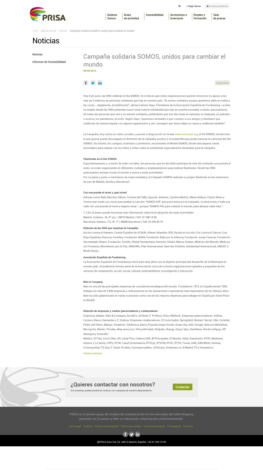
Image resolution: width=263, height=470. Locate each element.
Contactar (182, 387)
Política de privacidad (107, 426)
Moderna (107, 465)
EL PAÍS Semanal (165, 460)
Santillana (124, 454)
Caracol (193, 454)
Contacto (188, 426)
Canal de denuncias (154, 426)
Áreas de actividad (131, 16)
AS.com (169, 454)
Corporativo (222, 82)
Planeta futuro (177, 460)
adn (180, 454)
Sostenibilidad (155, 15)
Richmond (90, 465)
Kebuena (190, 460)
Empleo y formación (200, 16)
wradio (125, 460)
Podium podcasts (124, 465)
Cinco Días (139, 460)
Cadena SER (158, 454)
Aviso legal (75, 426)
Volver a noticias (92, 353)
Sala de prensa (219, 16)
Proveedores (174, 426)
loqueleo (169, 465)
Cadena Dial (152, 460)
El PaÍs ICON (139, 465)
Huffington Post (96, 460)
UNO (115, 460)
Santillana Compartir (143, 454)
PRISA (48, 14)
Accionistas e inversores (178, 16)
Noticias (37, 54)
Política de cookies (131, 426)
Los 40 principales (108, 454)
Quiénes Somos (112, 16)
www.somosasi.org (186, 134)
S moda (153, 465)
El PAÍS (92, 454)
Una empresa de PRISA (60, 457)
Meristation (185, 465)
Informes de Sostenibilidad (49, 62)
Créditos (88, 426)
